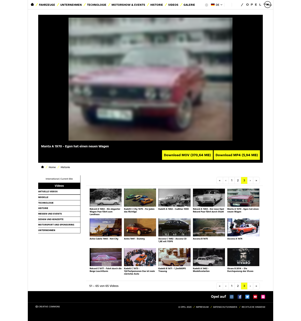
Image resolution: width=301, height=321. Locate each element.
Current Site (67, 178)
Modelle (43, 197)
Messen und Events (50, 213)
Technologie (96, 5)
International (52, 178)
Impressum (202, 307)
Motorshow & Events (128, 5)
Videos (173, 5)
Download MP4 (237, 155)
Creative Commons (48, 306)
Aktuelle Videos (48, 191)
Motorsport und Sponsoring (56, 224)
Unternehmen (71, 5)
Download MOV (187, 155)
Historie (156, 5)
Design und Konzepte (51, 219)
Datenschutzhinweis (225, 307)
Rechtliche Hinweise (253, 307)
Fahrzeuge (47, 5)
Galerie (189, 5)
